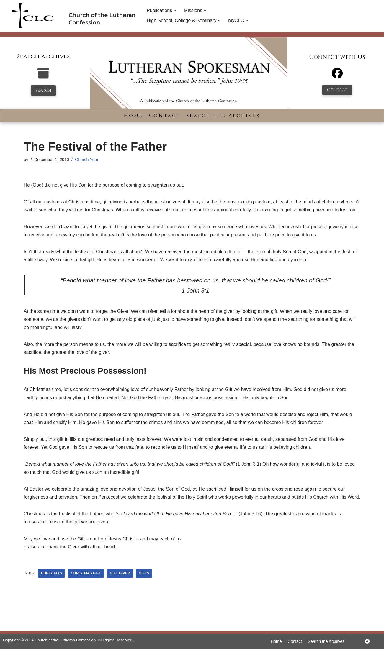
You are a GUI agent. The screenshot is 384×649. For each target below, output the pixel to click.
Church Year (86, 159)
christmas (51, 573)
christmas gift (86, 573)
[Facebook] (337, 76)
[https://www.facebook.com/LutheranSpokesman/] (367, 641)
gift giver (120, 573)
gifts (144, 573)
